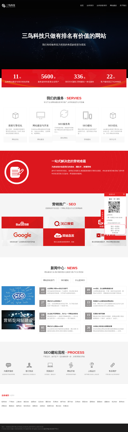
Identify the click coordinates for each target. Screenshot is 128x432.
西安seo (85, 402)
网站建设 (113, 5)
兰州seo (77, 402)
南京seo (26, 402)
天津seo (55, 402)
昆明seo (92, 402)
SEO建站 (65, 280)
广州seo (11, 402)
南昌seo (11, 406)
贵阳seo (99, 402)
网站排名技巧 (49, 280)
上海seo (19, 402)
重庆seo (48, 402)
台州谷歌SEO (102, 5)
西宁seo (70, 402)
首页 (82, 5)
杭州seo (4, 402)
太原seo (42, 406)
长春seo (66, 406)
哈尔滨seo (27, 406)
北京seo (41, 402)
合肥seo (33, 402)
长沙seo (114, 402)
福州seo (19, 406)
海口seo (58, 406)
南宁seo (63, 402)
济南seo (4, 406)
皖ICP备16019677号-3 (51, 429)
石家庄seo (50, 406)
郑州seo (121, 402)
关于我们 (123, 5)
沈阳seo (35, 406)
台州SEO (90, 5)
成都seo (107, 402)
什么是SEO (80, 280)
